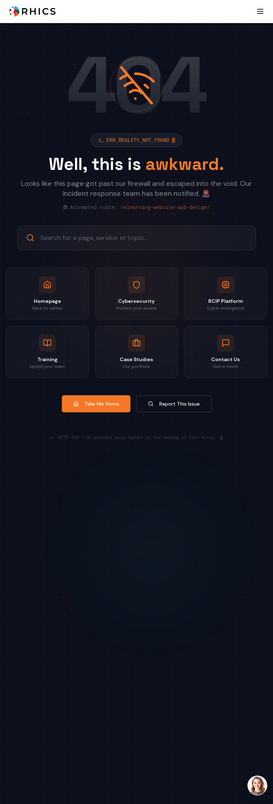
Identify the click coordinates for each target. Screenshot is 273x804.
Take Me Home (96, 404)
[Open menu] (260, 11)
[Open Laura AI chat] (257, 785)
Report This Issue (174, 404)
